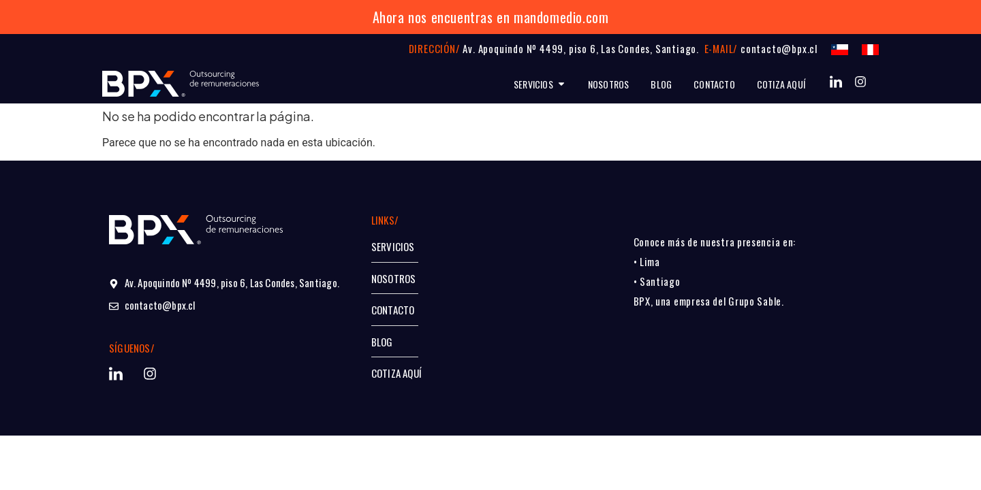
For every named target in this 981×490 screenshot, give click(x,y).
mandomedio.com (561, 17)
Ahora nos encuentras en (441, 17)
